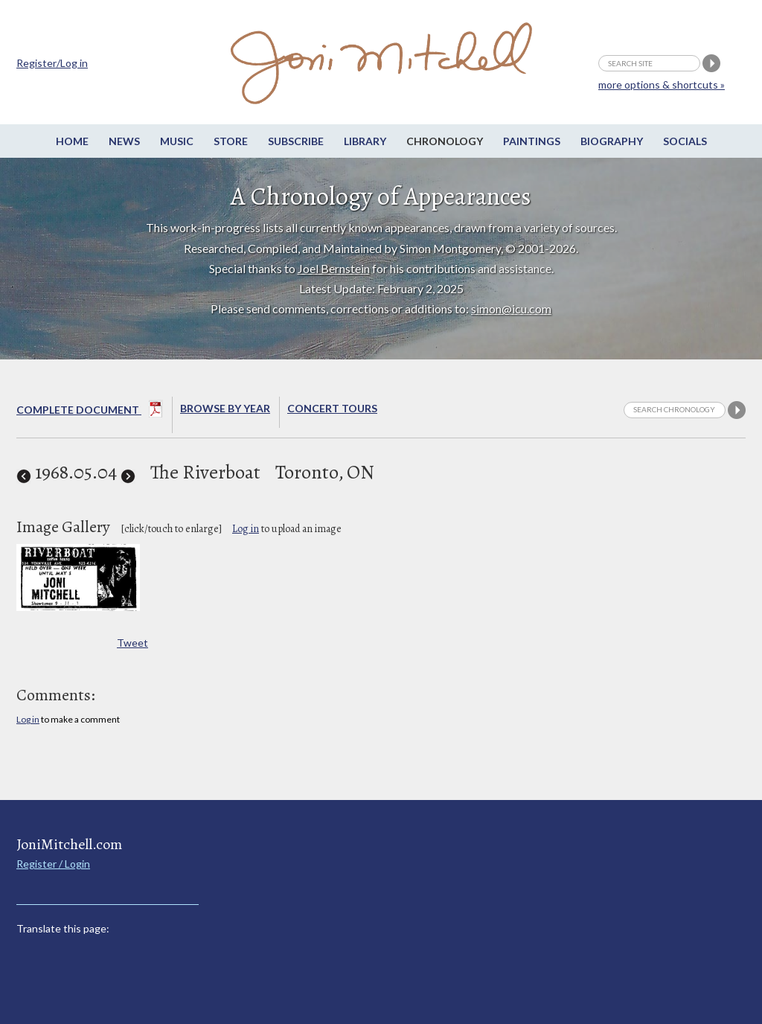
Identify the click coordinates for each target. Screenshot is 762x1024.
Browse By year (225, 408)
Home (72, 141)
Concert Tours (332, 408)
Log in (245, 529)
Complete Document (89, 411)
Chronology (444, 141)
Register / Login (53, 863)
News (124, 141)
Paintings (531, 141)
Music (176, 141)
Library (365, 141)
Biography (611, 141)
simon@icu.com (511, 308)
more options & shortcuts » (661, 84)
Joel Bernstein (334, 268)
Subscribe (296, 141)
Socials (685, 141)
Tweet (132, 642)
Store (231, 141)
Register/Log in (52, 63)
